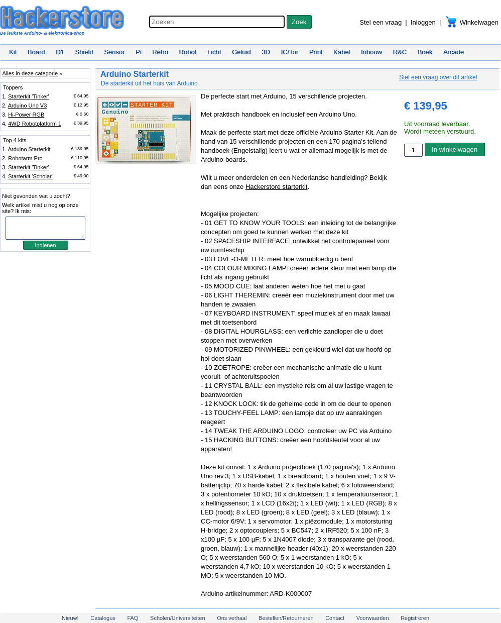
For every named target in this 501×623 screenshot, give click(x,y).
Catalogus (102, 618)
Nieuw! (70, 618)
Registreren (415, 618)
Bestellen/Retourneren (286, 618)
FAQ (132, 618)
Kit (13, 52)
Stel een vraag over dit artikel (438, 77)
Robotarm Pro (25, 158)
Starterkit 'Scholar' (30, 176)
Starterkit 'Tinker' (28, 96)
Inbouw (371, 52)
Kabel (341, 52)
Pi (139, 52)
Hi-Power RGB (26, 115)
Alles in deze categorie (30, 73)
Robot (188, 52)
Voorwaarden (372, 618)
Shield (84, 52)
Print (316, 52)
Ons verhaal (231, 618)
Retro (160, 52)
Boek (425, 52)
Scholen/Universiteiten (177, 618)
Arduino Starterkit (29, 149)
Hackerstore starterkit (276, 186)
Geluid (241, 52)
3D (266, 52)
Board (36, 52)
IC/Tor (289, 52)
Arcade (453, 52)
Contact (334, 618)
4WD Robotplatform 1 (34, 124)
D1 (60, 52)
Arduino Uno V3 (27, 105)
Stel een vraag (380, 22)
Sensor (114, 52)
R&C (400, 52)
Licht (214, 52)
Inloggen (423, 22)
